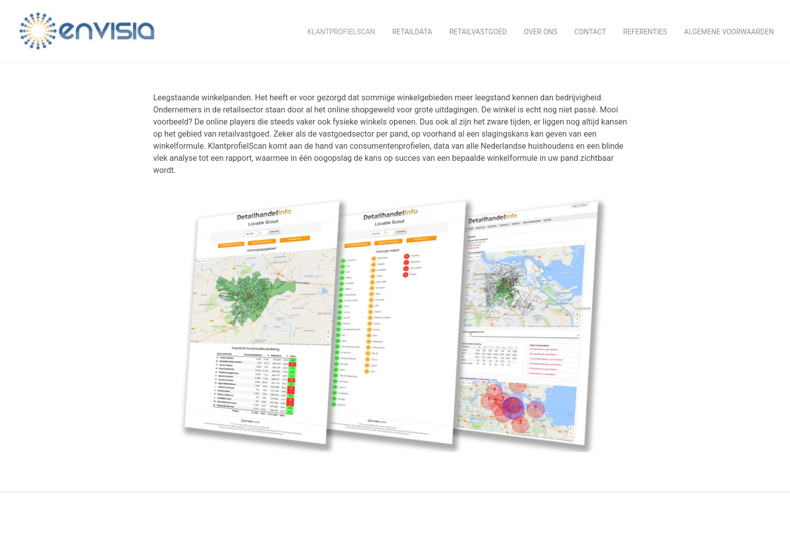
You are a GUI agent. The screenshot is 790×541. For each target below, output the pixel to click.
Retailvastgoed (478, 32)
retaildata (412, 32)
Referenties (645, 32)
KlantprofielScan (341, 32)
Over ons (540, 32)
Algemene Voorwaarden (729, 32)
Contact (590, 32)
